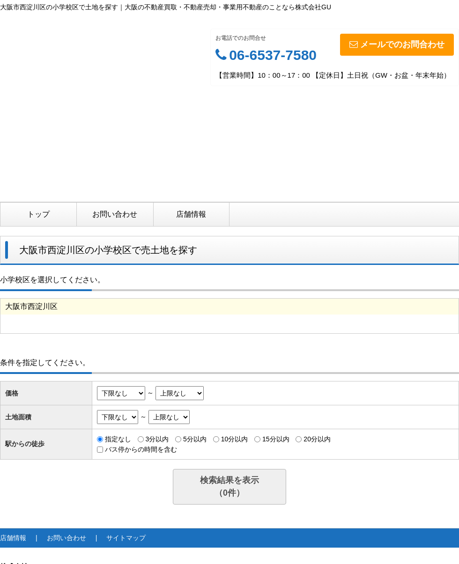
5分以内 (195, 439)
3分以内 (157, 439)
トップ (38, 214)
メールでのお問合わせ (396, 44)
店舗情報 (191, 214)
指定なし (118, 439)
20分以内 (317, 439)
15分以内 (275, 439)
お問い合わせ (114, 214)
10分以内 (234, 439)
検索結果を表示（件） (229, 487)
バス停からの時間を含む (141, 449)
